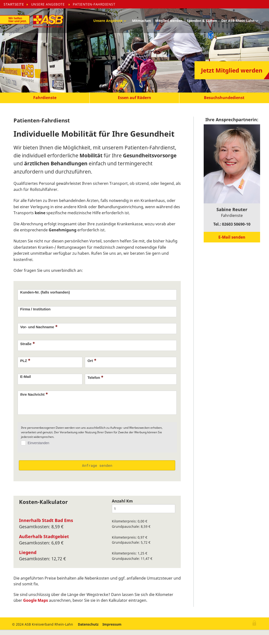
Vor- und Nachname (38, 327)
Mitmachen (141, 20)
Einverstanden (38, 443)
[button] (45, 98)
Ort (91, 360)
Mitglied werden (169, 20)
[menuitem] (17, 4)
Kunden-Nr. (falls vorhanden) (45, 292)
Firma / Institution (35, 309)
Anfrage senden (97, 465)
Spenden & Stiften (202, 20)
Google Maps (35, 600)
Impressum (111, 624)
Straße (27, 343)
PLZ (25, 360)
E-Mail (25, 376)
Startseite (14, 4)
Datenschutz (88, 624)
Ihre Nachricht (34, 394)
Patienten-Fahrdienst (94, 4)
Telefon (95, 377)
